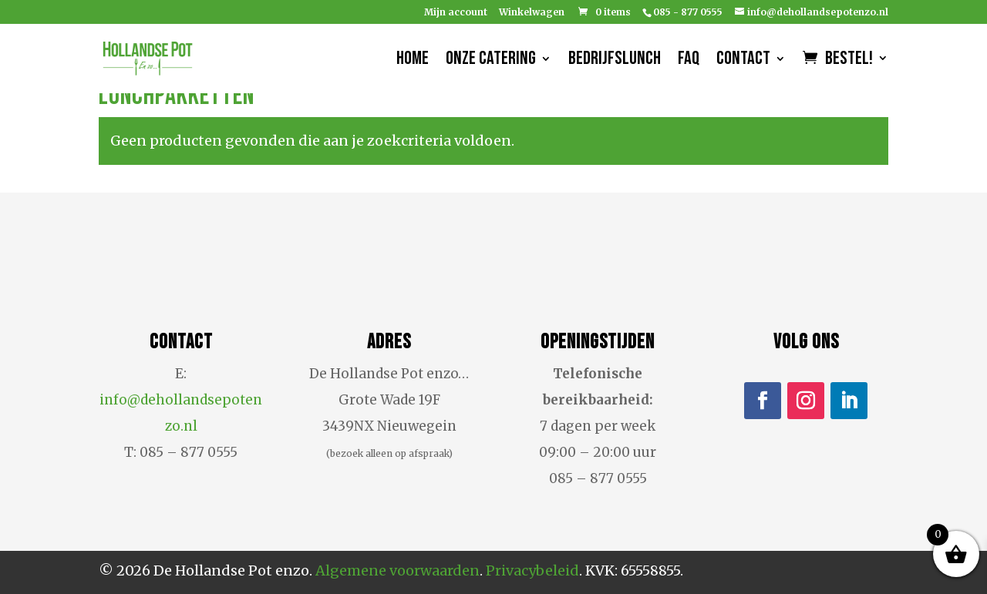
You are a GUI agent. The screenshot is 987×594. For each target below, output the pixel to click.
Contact (743, 61)
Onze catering (491, 61)
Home (412, 61)
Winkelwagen (531, 13)
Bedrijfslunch (614, 61)
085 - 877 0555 (688, 12)
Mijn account (455, 13)
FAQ (688, 61)
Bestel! (849, 60)
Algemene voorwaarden (397, 570)
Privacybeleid (532, 570)
